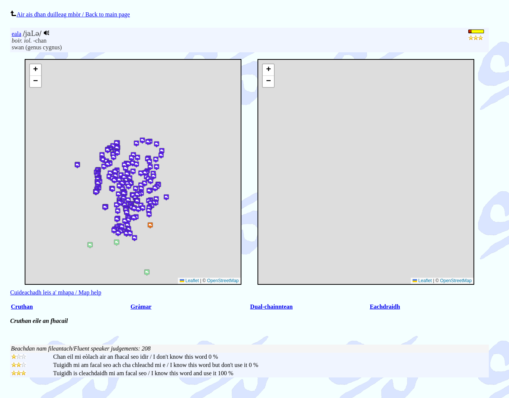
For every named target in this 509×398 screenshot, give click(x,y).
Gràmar (140, 306)
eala (16, 34)
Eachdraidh (385, 306)
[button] (268, 70)
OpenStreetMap (456, 280)
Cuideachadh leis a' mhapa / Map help (55, 292)
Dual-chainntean (271, 306)
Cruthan (22, 306)
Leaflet (422, 280)
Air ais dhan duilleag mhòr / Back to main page (70, 14)
